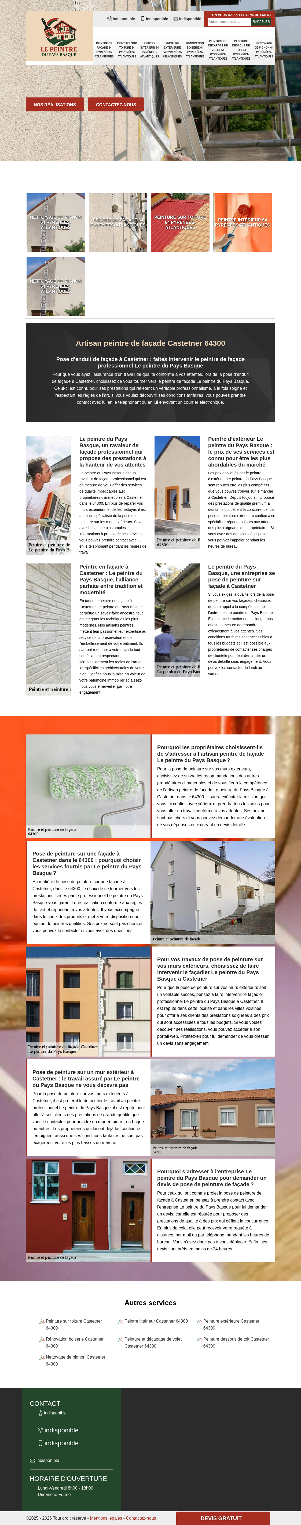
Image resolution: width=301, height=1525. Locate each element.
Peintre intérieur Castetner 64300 (156, 1321)
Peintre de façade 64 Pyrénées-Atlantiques (104, 50)
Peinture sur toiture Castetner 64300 (74, 1324)
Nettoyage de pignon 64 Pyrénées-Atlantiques (263, 50)
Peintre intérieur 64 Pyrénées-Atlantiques (149, 50)
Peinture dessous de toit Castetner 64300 (236, 1342)
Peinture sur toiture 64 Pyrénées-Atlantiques (127, 50)
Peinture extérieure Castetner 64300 (231, 1324)
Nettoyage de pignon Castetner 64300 (75, 1360)
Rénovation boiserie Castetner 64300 (75, 1342)
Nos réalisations (55, 105)
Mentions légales (106, 1518)
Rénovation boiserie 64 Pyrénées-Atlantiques (195, 50)
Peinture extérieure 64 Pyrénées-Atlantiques (172, 50)
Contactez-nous (116, 105)
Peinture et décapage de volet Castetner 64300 (153, 1342)
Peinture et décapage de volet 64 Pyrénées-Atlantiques (218, 50)
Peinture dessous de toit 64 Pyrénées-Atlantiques (241, 50)
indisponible (121, 18)
